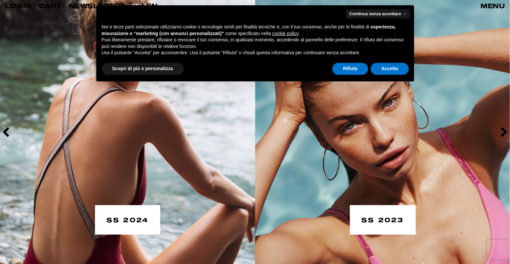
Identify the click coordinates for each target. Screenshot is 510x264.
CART (50, 6)
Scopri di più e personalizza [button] (142, 68)
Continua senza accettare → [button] (377, 13)
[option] (127, 132)
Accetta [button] (389, 68)
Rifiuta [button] (350, 68)
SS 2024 (128, 219)
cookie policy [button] (285, 33)
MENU (493, 6)
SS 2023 (382, 219)
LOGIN (18, 6)
